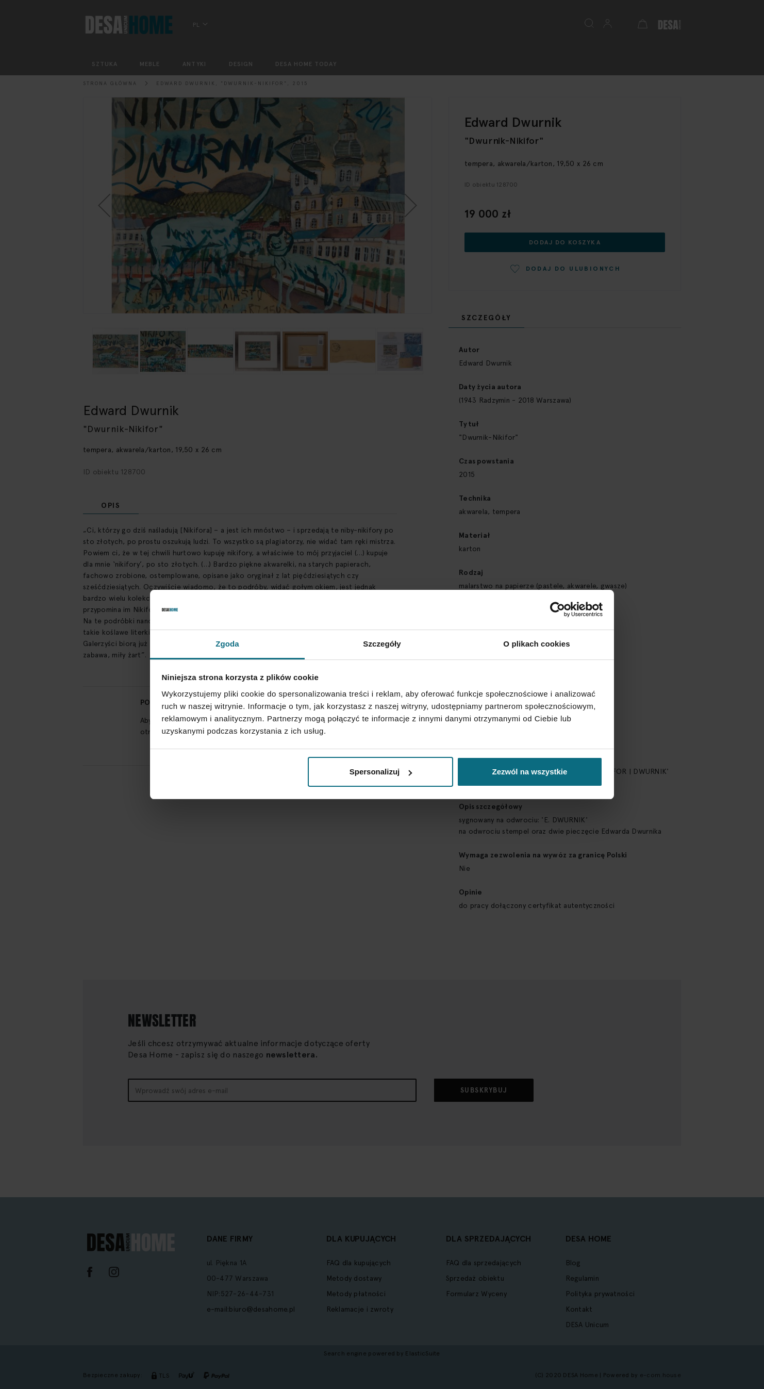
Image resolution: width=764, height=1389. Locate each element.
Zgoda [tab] (227, 643)
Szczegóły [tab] (382, 643)
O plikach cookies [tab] (536, 643)
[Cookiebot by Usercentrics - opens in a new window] (557, 610)
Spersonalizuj (381, 771)
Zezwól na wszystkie (529, 771)
